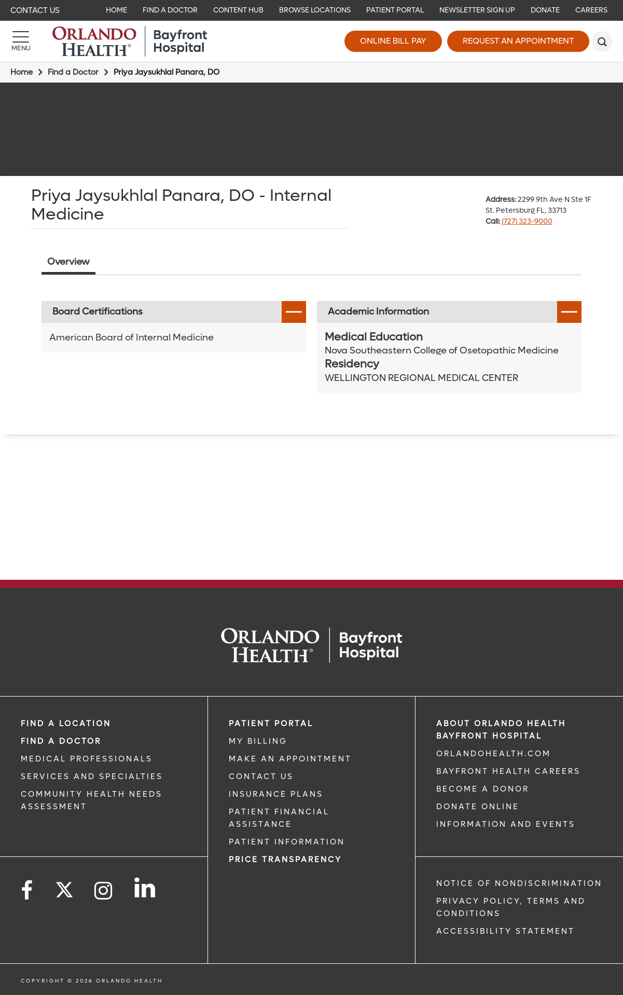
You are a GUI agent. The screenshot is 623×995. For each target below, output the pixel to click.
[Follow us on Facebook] (27, 891)
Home (21, 72)
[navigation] (311, 10)
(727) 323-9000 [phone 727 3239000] (527, 221)
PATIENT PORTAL (271, 723)
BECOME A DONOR (482, 789)
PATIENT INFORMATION (287, 842)
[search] (602, 41)
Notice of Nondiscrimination (519, 883)
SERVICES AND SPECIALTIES (92, 776)
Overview (68, 262)
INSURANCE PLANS (276, 794)
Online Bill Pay (393, 40)
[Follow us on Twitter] (64, 886)
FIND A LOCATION (66, 723)
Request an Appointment (518, 40)
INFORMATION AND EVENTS (505, 824)
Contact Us (35, 10)
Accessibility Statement (505, 931)
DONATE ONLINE (477, 806)
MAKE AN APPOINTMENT (290, 759)
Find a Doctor (73, 72)
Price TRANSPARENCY (285, 859)
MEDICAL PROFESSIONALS (87, 759)
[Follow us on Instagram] (104, 891)
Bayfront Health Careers (508, 771)
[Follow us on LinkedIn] (145, 887)
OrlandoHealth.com (493, 753)
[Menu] (20, 41)
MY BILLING (258, 741)
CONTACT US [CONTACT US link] (261, 776)
